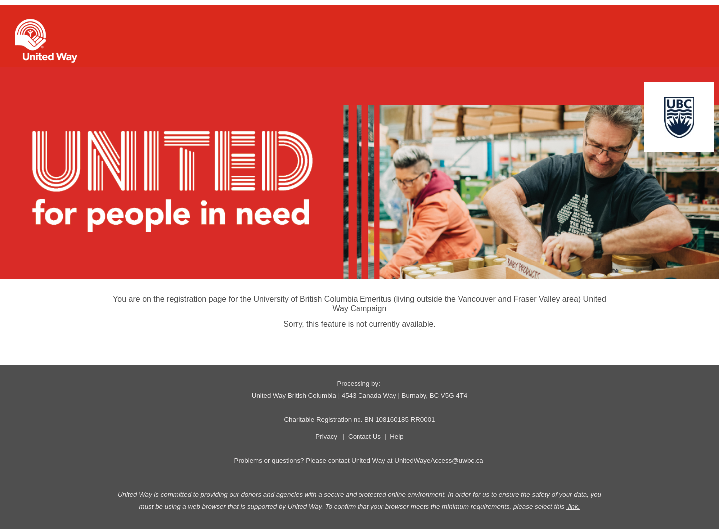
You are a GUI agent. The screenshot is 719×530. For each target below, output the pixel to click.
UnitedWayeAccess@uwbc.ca (438, 460)
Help (396, 436)
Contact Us (364, 436)
